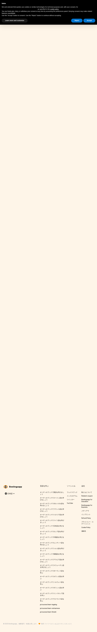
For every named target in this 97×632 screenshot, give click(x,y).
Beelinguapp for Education (86, 500)
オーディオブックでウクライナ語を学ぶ (52, 600)
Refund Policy (86, 518)
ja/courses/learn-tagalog (48, 604)
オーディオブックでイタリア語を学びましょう (52, 515)
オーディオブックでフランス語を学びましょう (52, 510)
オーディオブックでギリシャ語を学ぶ (52, 588)
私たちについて (86, 492)
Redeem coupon (87, 496)
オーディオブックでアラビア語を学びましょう (52, 560)
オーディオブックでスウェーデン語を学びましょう (52, 566)
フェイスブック (72, 492)
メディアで (85, 511)
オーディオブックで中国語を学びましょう (52, 538)
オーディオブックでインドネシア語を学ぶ (52, 594)
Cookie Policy (85, 527)
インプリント (85, 514)
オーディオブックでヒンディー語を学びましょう (52, 544)
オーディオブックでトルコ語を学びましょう (52, 549)
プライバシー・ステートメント (87, 523)
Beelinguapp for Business (86, 506)
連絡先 (83, 531)
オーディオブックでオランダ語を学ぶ (52, 577)
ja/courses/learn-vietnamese (50, 608)
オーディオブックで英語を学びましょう (52, 493)
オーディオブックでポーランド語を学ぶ (52, 572)
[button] (9, 494)
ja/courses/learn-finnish (48, 612)
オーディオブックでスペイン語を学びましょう (52, 499)
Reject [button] (77, 20)
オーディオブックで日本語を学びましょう (52, 527)
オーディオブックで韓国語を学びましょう (52, 555)
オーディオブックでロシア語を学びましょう (52, 532)
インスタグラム (72, 496)
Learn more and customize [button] (14, 20)
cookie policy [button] (54, 9)
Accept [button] (89, 20)
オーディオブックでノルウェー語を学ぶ (52, 583)
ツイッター (70, 499)
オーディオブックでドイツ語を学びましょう (52, 521)
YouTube (70, 503)
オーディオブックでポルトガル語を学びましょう (52, 504)
